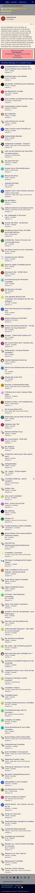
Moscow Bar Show (11, 176)
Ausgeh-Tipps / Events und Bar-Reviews (20, 145)
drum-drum (7, 497)
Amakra (7, 426)
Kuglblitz (7, 145)
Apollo (6, 283)
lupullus (7, 259)
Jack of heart (8, 93)
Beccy (6, 266)
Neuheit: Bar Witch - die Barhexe (16, 223)
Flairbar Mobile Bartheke (13, 136)
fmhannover (8, 194)
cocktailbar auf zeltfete (13, 720)
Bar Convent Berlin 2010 (13, 409)
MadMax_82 (8, 396)
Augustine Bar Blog (11, 183)
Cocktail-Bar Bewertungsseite (15, 829)
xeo (6, 379)
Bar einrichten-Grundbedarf (14, 638)
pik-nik (6, 838)
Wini (6, 798)
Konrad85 (7, 870)
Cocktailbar (11, 70)
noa (6, 371)
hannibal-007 (8, 505)
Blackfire (7, 581)
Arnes (6, 547)
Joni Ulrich (7, 823)
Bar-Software (9, 447)
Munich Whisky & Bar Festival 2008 (17, 737)
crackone (7, 574)
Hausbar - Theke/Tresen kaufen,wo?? (18, 335)
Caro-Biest (7, 689)
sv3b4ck (7, 386)
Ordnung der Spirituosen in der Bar (17, 767)
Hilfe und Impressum (6, 887)
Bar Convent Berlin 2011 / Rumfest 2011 (19, 343)
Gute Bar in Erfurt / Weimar (14, 868)
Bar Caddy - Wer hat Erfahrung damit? (18, 646)
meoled (6, 170)
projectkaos (8, 520)
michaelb (7, 130)
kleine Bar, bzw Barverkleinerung (16, 621)
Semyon (7, 403)
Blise (6, 598)
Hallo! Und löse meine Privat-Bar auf (18, 129)
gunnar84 (7, 855)
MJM (6, 185)
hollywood (7, 202)
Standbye (7, 490)
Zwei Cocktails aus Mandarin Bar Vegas (19, 99)
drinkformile (8, 155)
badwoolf (7, 483)
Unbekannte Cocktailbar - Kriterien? (17, 144)
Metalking (7, 209)
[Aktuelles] (29, 2)
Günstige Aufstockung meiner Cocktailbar (19, 703)
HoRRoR (7, 768)
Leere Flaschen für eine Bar (14, 121)
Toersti (6, 312)
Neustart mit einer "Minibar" (14, 257)
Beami (6, 848)
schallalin (7, 753)
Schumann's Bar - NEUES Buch (16, 272)
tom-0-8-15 (7, 862)
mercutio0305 (8, 100)
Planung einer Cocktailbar (14, 861)
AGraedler (7, 672)
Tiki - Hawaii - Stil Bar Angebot (15, 471)
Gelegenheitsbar (11, 464)
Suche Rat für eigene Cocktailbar (16, 579)
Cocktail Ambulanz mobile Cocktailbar (18, 526)
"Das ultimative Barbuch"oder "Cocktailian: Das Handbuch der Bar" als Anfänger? (19, 299)
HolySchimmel (6, 13)
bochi (6, 411)
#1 (33, 24)
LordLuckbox (8, 746)
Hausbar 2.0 (9, 518)
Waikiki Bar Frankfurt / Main (14, 759)
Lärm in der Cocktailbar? (13, 496)
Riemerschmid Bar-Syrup (14, 432)
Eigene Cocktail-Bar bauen (14, 587)
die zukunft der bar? (12, 161)
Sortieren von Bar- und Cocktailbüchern (19, 402)
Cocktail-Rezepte (17, 100)
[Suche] (33, 2)
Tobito (6, 70)
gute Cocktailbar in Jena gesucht (16, 752)
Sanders (7, 761)
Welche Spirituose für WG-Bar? (16, 318)
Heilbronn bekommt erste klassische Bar (19, 208)
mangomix (7, 344)
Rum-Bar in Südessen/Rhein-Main (17, 385)
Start (15, 887)
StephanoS (7, 108)
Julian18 (7, 458)
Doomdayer (8, 564)
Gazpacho (7, 606)
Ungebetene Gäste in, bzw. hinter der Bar (19, 670)
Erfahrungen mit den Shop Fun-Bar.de (18, 417)
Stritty (6, 234)
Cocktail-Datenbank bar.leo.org (16, 360)
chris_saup (7, 303)
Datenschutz (18, 885)
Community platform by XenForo (15, 891)
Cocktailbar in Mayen (12, 688)
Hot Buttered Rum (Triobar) (14, 789)
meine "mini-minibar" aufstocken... (17, 604)
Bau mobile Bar (10, 114)
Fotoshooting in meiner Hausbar (16, 106)
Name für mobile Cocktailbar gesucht (18, 265)
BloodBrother (8, 320)
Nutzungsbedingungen (7, 885)
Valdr (6, 337)
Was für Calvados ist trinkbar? (15, 797)
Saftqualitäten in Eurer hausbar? (16, 782)
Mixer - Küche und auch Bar (15, 503)
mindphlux (7, 665)
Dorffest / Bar (9, 488)
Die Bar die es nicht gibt (13, 289)
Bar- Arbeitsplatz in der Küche (15, 215)
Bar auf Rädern (10, 200)
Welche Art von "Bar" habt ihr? (15, 853)
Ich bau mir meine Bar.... (13, 814)
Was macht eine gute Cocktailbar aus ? (18, 653)
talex (6, 329)
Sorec (6, 791)
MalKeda (7, 512)
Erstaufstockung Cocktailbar (15, 744)
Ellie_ (6, 244)
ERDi (6, 354)
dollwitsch (7, 433)
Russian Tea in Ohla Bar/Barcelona (17, 168)
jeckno (6, 448)
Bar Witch (7, 224)
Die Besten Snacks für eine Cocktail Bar (19, 250)
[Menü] (2, 2)
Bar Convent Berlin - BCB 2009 (16, 439)
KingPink (7, 115)
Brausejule (7, 721)
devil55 (6, 589)
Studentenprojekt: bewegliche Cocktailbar (19, 821)
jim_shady (7, 554)
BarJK (6, 418)
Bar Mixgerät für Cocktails (14, 91)
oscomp (7, 362)
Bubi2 (6, 731)
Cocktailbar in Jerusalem (13, 553)
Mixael (6, 138)
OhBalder (7, 640)
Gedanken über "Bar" (12, 424)
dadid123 (7, 217)
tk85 (6, 291)
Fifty (6, 473)
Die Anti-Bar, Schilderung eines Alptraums (19, 84)
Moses (6, 615)
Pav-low (7, 251)
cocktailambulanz (9, 527)
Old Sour (7, 78)
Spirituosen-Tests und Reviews (19, 520)
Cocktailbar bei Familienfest (14, 836)
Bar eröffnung (9, 511)
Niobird (6, 274)
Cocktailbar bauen (11, 695)
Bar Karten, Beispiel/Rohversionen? (17, 774)
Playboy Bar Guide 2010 (13, 377)
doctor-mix (7, 738)
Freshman (7, 123)
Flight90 (7, 465)
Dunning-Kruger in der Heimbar (16, 76)
